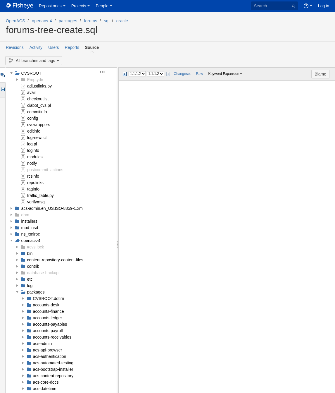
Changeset (182, 74)
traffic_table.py (40, 195)
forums (90, 20)
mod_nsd (29, 227)
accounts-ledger (47, 317)
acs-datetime (44, 388)
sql (107, 20)
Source (92, 47)
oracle (122, 20)
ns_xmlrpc (30, 234)
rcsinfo (33, 176)
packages (68, 20)
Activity (36, 47)
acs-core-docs (46, 382)
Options (2, 90)
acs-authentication (49, 356)
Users (53, 47)
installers (29, 221)
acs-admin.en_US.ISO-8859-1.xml (52, 208)
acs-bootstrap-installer (53, 369)
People (102, 6)
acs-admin (42, 343)
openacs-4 (42, 20)
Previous (125, 74)
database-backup (42, 272)
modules (35, 157)
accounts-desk (46, 305)
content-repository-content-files (55, 260)
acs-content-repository (53, 375)
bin (30, 253)
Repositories (50, 6)
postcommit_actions (45, 169)
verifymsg (36, 202)
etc (30, 279)
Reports (72, 47)
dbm (25, 214)
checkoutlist (38, 99)
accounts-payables (50, 324)
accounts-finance (48, 311)
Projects (78, 6)
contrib (33, 266)
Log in (323, 6)
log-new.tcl (36, 137)
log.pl (32, 144)
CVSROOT (31, 73)
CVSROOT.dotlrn (48, 298)
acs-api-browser (47, 350)
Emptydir (35, 79)
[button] (105, 72)
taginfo (33, 189)
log (30, 285)
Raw (199, 74)
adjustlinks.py (39, 86)
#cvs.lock (35, 247)
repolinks (35, 182)
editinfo (33, 131)
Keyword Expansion (223, 74)
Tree (2, 75)
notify (32, 163)
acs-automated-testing (53, 363)
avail (31, 92)
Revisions (15, 47)
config (32, 118)
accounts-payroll (48, 330)
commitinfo (37, 111)
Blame (320, 74)
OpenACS (15, 20)
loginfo (33, 150)
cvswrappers (38, 124)
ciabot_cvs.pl (39, 105)
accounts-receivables (52, 337)
